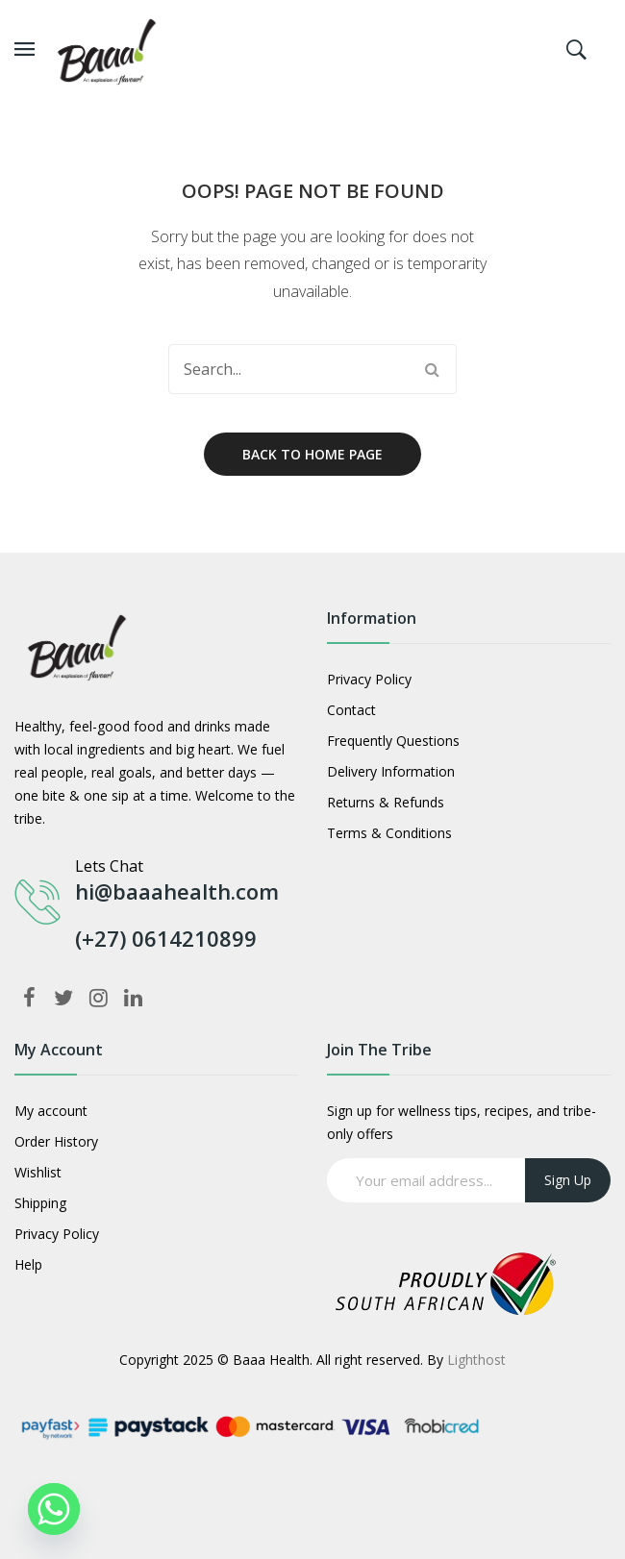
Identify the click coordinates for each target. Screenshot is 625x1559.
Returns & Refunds (385, 802)
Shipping (40, 1203)
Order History (56, 1141)
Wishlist (38, 1172)
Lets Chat (109, 866)
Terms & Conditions (389, 833)
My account (51, 1110)
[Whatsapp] (54, 1509)
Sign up (567, 1180)
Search (432, 369)
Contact (351, 710)
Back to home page (312, 454)
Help (28, 1264)
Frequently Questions (393, 740)
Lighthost (476, 1359)
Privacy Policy (369, 679)
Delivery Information (391, 771)
